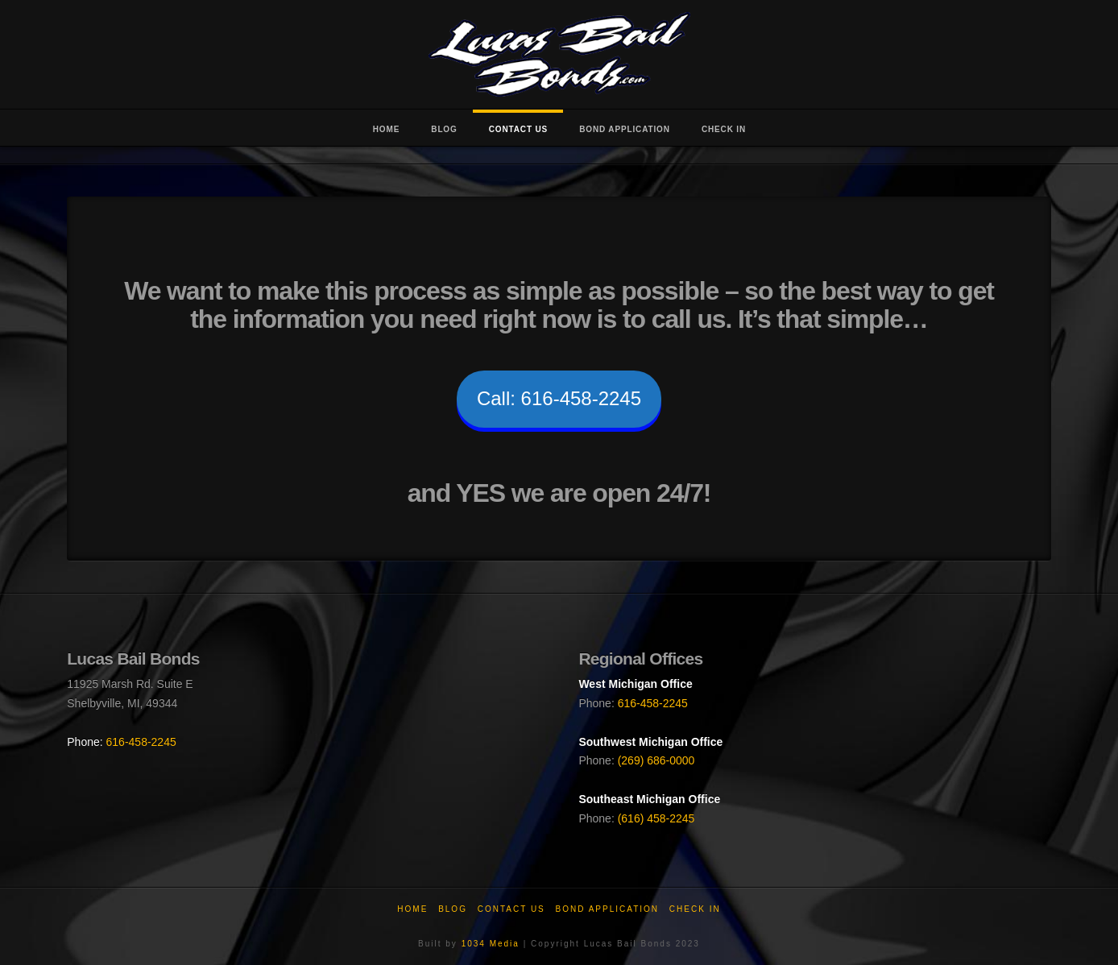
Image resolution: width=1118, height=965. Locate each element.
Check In (695, 909)
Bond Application (608, 909)
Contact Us (511, 909)
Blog (452, 909)
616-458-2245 (141, 741)
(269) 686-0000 (656, 760)
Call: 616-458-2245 (559, 398)
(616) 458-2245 (656, 818)
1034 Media (491, 943)
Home (412, 909)
